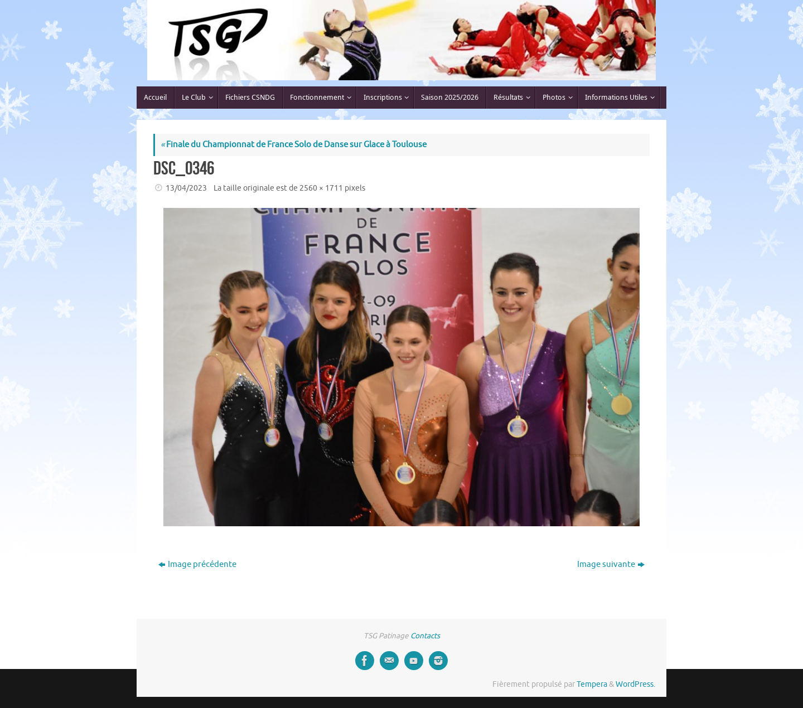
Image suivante (611, 564)
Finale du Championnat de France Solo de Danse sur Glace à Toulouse (294, 144)
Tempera (592, 684)
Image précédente (197, 564)
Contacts (425, 636)
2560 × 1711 (321, 188)
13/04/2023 (186, 188)
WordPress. (635, 684)
